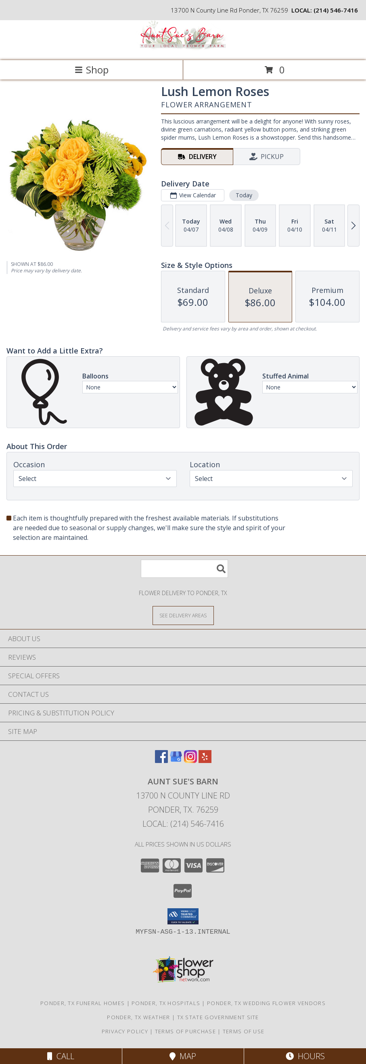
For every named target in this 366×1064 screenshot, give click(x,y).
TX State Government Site (218, 1017)
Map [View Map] (182, 1056)
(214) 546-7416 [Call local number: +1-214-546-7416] (336, 10)
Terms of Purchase (185, 1031)
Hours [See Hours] (305, 1056)
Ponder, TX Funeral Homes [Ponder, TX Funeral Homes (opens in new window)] (82, 1003)
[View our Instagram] (190, 760)
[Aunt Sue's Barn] (183, 48)
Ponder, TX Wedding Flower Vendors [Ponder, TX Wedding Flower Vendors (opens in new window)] (266, 1003)
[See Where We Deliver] (183, 615)
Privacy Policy (125, 1031)
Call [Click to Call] (60, 1056)
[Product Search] (184, 569)
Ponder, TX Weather (138, 1017)
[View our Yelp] (205, 760)
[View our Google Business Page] (175, 760)
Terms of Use (244, 1031)
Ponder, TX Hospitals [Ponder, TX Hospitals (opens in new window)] (166, 1003)
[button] (183, 916)
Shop (92, 69)
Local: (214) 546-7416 (183, 823)
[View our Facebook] (161, 760)
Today (244, 195)
